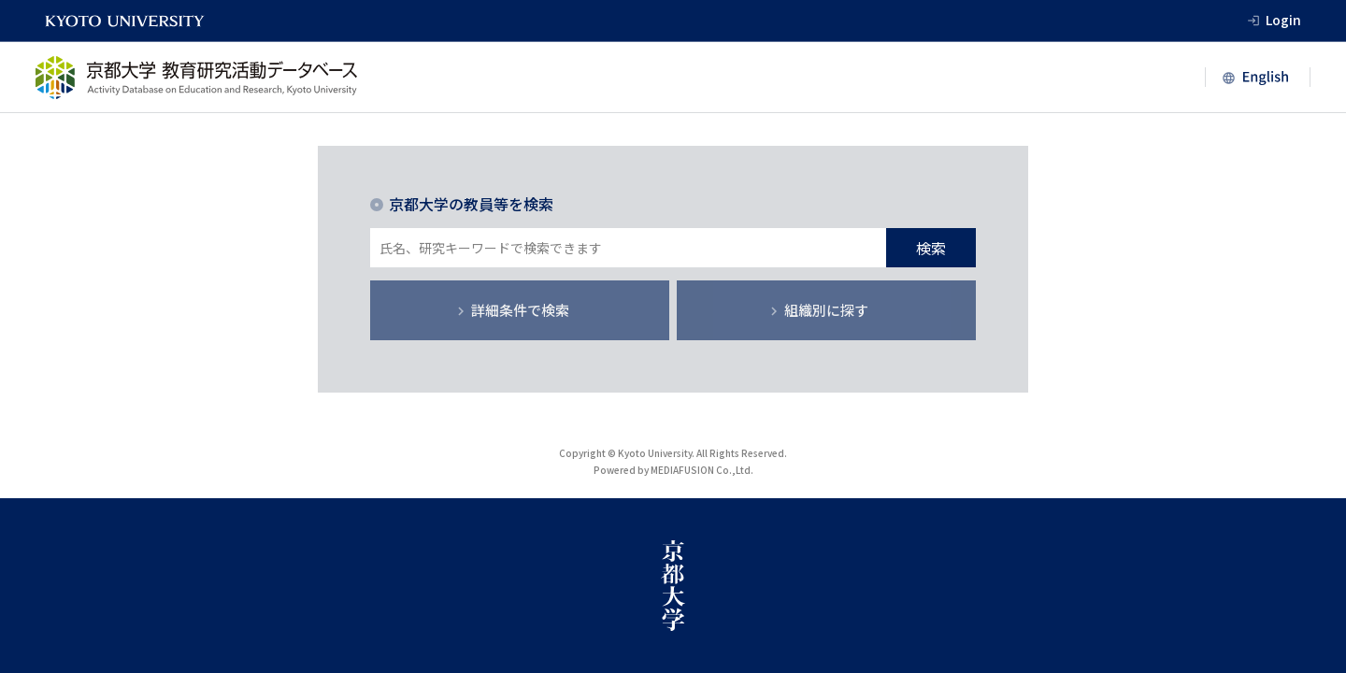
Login (1283, 19)
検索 (931, 247)
